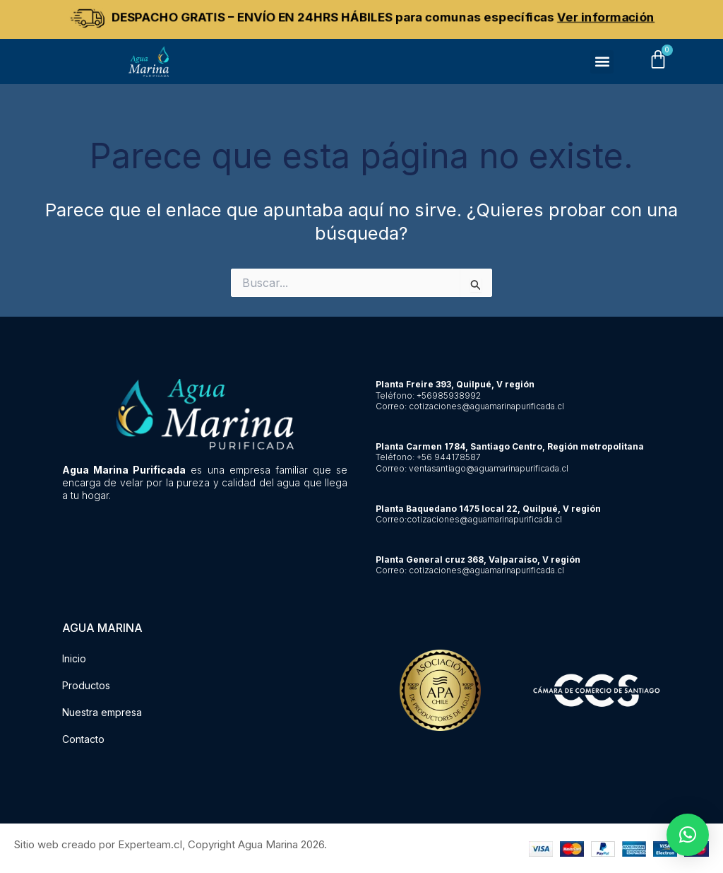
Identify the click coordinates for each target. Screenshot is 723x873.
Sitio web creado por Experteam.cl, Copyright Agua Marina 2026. (170, 844)
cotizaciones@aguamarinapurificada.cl (486, 406)
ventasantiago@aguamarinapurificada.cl (488, 468)
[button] (602, 62)
